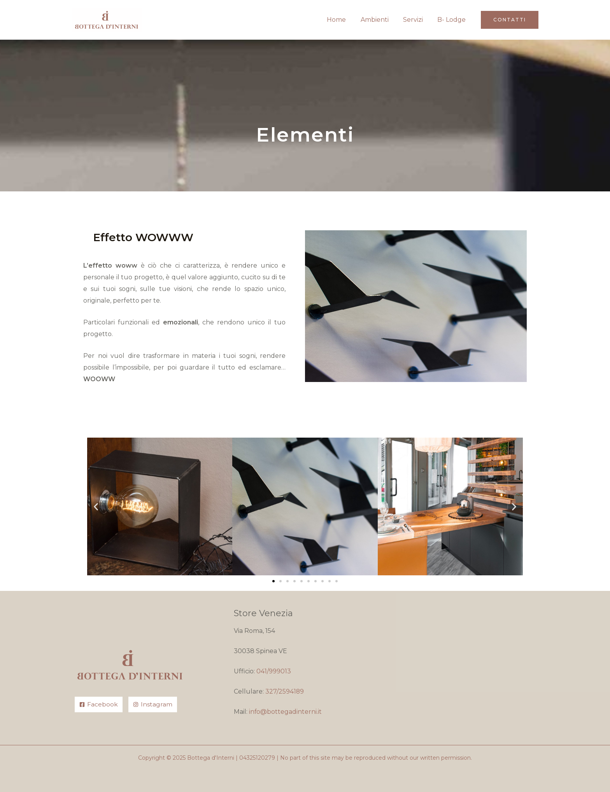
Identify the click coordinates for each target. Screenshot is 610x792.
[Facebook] (99, 704)
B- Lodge (452, 19)
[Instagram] (152, 704)
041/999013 (273, 671)
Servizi (416, 19)
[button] (509, 20)
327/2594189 (284, 691)
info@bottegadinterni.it (285, 711)
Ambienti (380, 19)
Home (343, 19)
